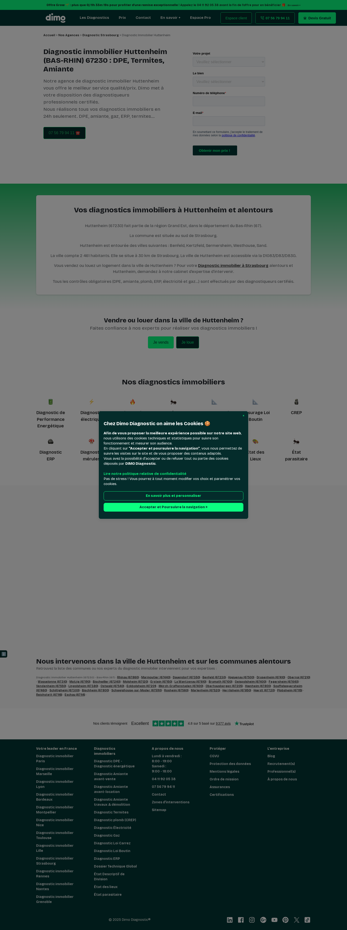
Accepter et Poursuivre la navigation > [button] (173, 507)
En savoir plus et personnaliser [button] (173, 496)
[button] (243, 416)
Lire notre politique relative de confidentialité (145, 474)
